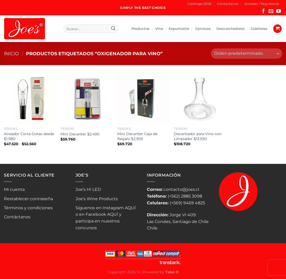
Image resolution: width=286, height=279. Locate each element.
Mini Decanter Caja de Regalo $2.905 (137, 136)
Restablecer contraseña (28, 198)
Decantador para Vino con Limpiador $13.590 (197, 136)
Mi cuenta (14, 189)
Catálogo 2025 (199, 4)
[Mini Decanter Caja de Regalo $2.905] (143, 98)
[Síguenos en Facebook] (263, 11)
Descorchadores (230, 29)
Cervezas (203, 29)
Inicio (11, 54)
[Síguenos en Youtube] (278, 11)
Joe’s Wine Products (97, 198)
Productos (140, 29)
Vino (159, 29)
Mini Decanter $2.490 (79, 134)
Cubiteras (259, 29)
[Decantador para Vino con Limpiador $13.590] (200, 98)
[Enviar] (113, 28)
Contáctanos (227, 4)
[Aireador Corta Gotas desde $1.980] (30, 98)
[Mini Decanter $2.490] (86, 98)
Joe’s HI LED (88, 189)
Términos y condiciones (28, 207)
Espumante (179, 29)
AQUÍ (130, 207)
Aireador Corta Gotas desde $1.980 (29, 136)
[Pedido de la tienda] (246, 53)
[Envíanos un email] (271, 11)
